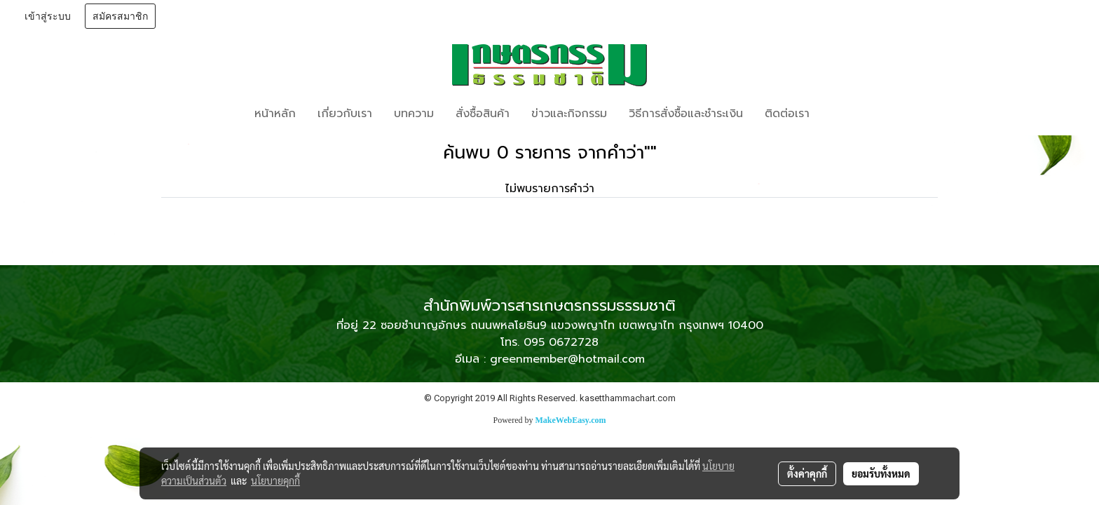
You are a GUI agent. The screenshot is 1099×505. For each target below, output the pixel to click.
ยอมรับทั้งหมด (881, 473)
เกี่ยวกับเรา (345, 113)
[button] (841, 113)
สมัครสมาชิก (120, 16)
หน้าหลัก (275, 113)
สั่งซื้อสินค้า (483, 113)
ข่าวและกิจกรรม (569, 113)
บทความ (414, 113)
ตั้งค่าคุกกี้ (807, 473)
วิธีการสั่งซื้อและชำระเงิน (686, 113)
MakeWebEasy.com (570, 420)
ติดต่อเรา (787, 113)
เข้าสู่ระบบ (48, 16)
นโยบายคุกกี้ (275, 480)
